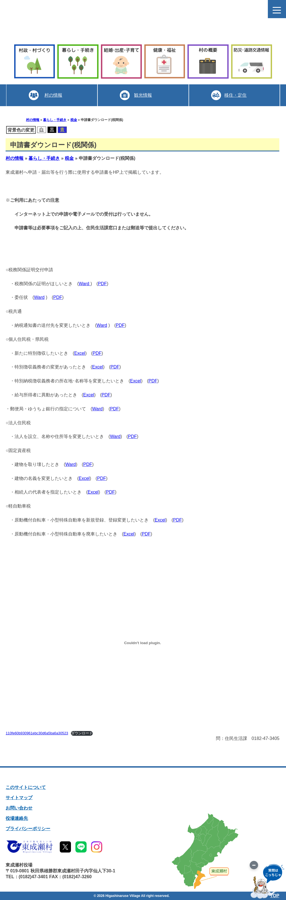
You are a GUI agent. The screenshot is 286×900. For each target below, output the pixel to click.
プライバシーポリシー (28, 828)
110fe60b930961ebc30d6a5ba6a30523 (37, 733)
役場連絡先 (17, 818)
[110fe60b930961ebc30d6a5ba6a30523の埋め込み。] (142, 643)
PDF (102, 283)
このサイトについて (26, 787)
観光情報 (143, 95)
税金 (73, 120)
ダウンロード (82, 733)
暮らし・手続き (54, 120)
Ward (84, 283)
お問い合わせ (19, 808)
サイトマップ (19, 797)
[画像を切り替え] (254, 865)
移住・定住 (235, 95)
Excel (79, 353)
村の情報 (53, 95)
